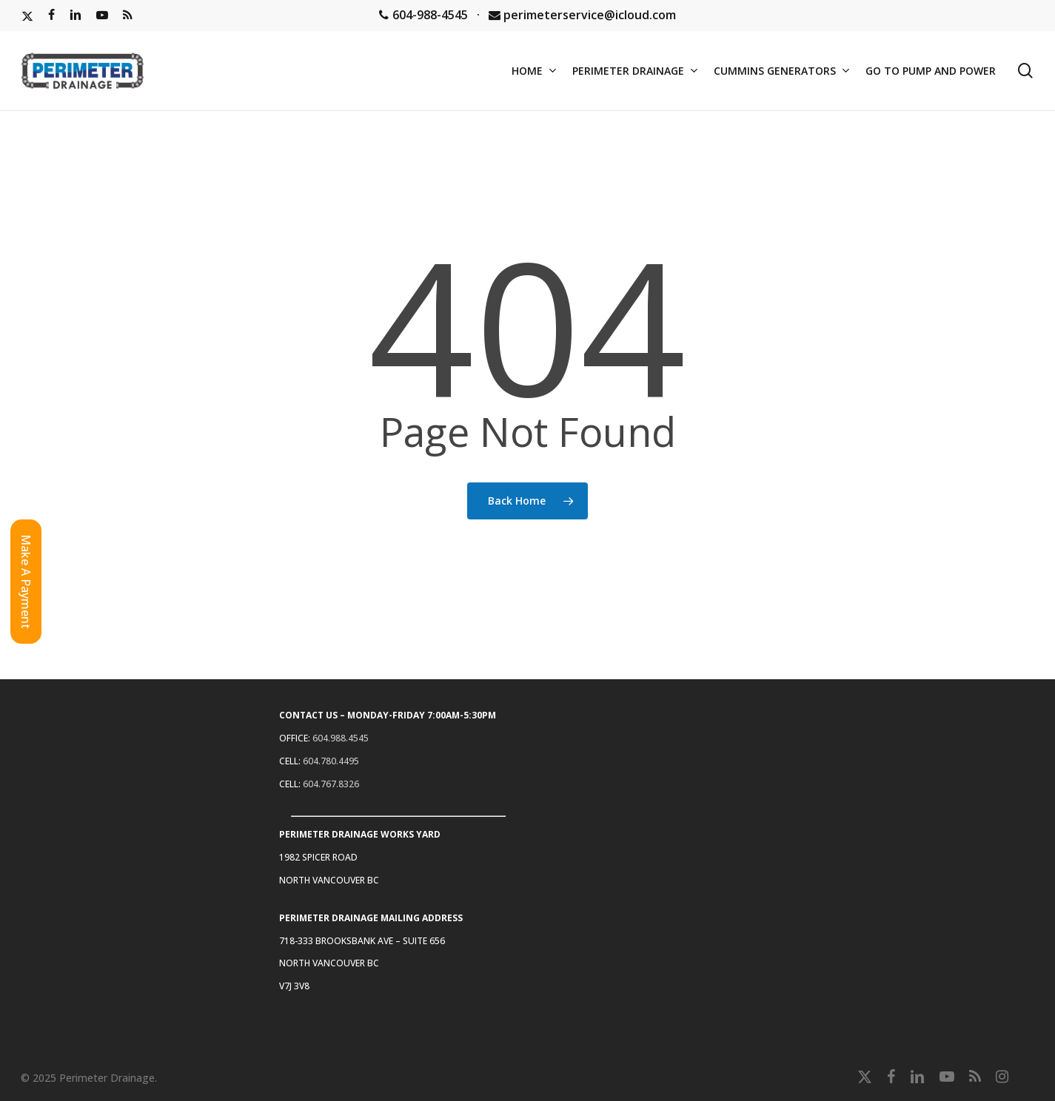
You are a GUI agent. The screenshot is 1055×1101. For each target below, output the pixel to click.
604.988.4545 (340, 738)
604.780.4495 (331, 761)
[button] (25, 581)
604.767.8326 (331, 784)
